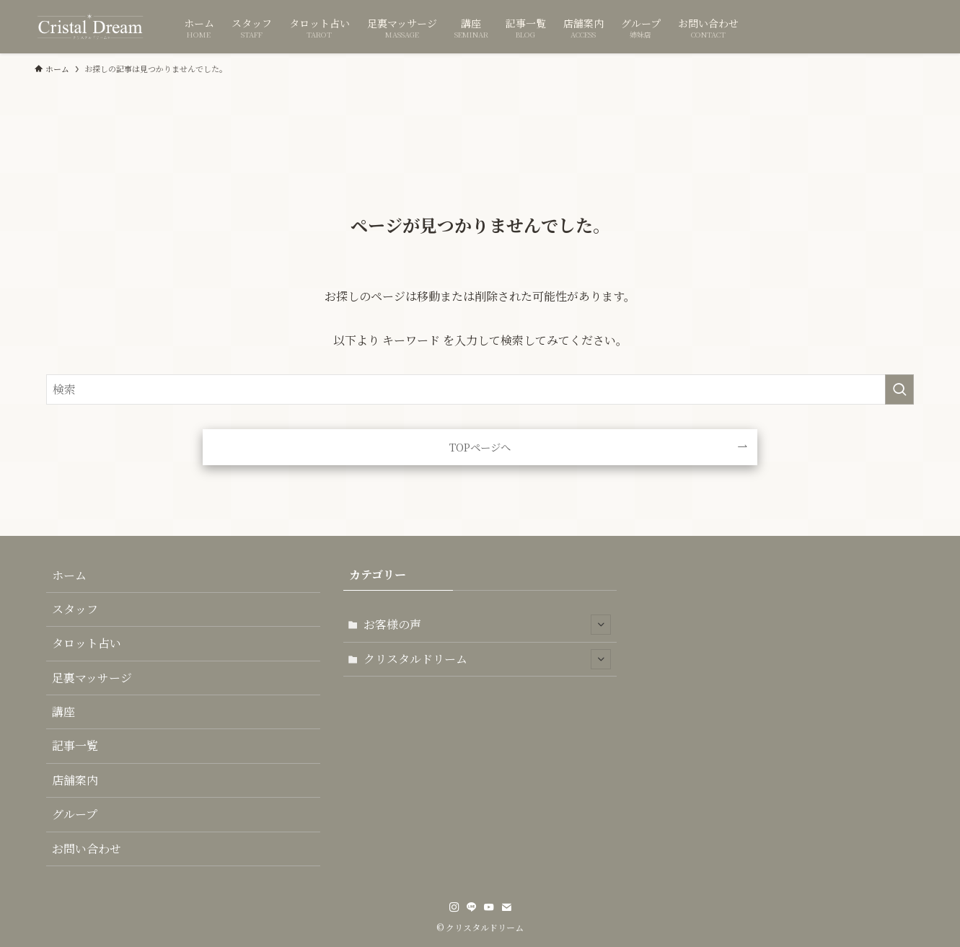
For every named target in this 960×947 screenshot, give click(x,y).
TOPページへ (480, 446)
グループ (74, 814)
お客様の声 (488, 625)
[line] (471, 907)
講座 (63, 711)
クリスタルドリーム (488, 659)
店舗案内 (75, 780)
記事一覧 (75, 745)
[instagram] (454, 907)
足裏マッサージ (92, 677)
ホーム (69, 575)
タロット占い (86, 643)
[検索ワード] (480, 389)
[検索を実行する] (899, 389)
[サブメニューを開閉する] (601, 625)
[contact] (506, 907)
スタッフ (75, 609)
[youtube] (489, 907)
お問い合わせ (86, 848)
